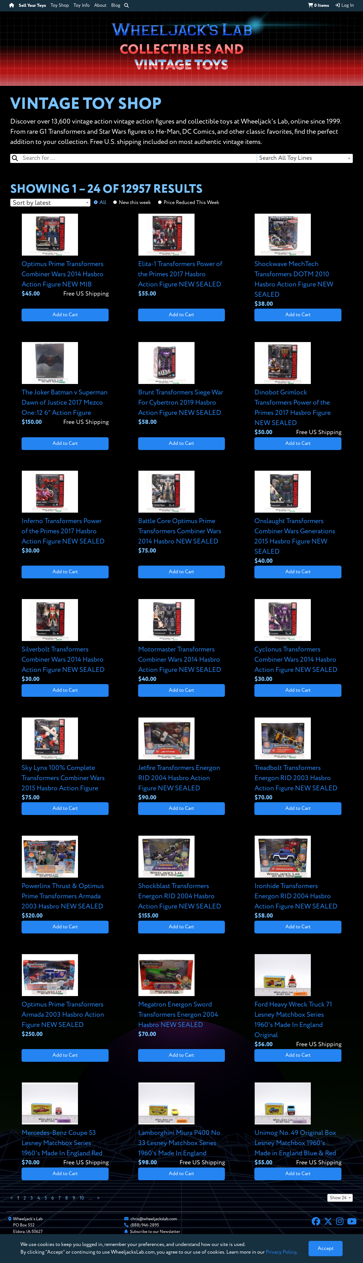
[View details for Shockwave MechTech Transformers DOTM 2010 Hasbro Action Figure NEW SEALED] (297, 261)
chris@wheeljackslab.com (153, 1219)
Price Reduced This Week (191, 202)
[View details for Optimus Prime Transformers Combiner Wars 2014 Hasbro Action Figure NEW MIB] (65, 256)
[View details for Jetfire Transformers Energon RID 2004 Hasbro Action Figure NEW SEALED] (181, 760)
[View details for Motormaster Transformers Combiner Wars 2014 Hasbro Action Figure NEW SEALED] (181, 641)
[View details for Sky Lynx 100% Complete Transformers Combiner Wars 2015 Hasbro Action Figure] (65, 760)
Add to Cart (65, 314)
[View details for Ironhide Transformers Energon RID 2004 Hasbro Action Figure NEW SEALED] (297, 878)
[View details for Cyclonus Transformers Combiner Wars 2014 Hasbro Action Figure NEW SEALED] (297, 641)
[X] (328, 1222)
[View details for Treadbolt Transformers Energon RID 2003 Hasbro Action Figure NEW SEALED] (297, 760)
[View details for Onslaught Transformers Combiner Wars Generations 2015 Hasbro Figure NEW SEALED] (297, 518)
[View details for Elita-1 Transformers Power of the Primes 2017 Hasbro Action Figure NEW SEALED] (181, 256)
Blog (115, 5)
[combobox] (304, 158)
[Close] (326, 1248)
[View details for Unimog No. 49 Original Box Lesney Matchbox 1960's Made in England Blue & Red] (297, 1125)
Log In (344, 5)
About (100, 5)
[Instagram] (339, 1222)
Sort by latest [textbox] (32, 202)
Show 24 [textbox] (338, 1198)
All (103, 202)
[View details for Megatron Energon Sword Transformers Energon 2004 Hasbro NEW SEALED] (181, 996)
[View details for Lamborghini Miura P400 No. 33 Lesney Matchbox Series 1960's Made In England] (181, 1125)
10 (82, 1198)
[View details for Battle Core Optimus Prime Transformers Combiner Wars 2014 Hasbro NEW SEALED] (181, 513)
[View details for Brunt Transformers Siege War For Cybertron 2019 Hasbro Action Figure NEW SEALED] (181, 384)
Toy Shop (59, 5)
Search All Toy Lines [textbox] (285, 158)
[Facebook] (316, 1222)
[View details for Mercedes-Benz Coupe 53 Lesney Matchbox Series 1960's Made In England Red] (65, 1125)
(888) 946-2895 (144, 1225)
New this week (135, 202)
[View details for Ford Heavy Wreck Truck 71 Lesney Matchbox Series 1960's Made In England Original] (297, 1001)
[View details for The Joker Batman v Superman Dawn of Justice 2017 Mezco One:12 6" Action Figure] (65, 384)
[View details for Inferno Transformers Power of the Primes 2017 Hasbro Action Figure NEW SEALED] (65, 513)
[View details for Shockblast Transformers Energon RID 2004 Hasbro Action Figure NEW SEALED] (181, 878)
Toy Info (81, 5)
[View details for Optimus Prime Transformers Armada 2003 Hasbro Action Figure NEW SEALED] (65, 996)
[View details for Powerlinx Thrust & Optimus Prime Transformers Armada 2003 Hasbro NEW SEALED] (65, 878)
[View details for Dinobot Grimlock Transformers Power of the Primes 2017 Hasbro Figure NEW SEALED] (297, 389)
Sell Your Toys (32, 5)
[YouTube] (352, 1222)
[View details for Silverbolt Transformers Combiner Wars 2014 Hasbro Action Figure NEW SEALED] (65, 641)
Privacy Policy (281, 1252)
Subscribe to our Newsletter (155, 1232)
